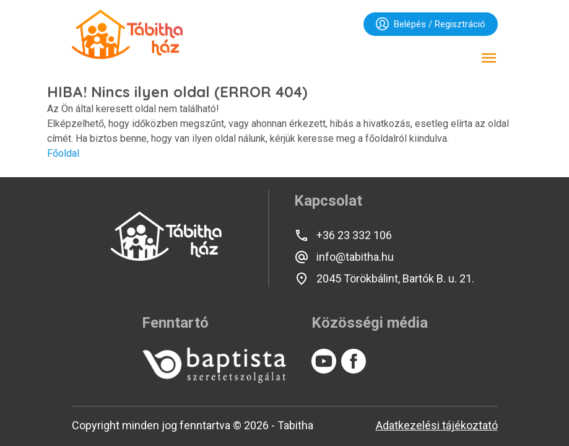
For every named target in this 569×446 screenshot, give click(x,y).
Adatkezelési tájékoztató (437, 425)
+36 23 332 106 (343, 235)
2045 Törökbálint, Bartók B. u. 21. (384, 278)
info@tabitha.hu (344, 257)
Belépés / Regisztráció (430, 23)
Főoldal (63, 153)
